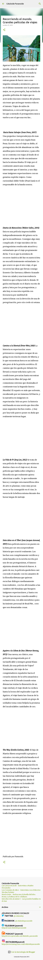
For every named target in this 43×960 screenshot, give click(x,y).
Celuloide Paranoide (15, 4)
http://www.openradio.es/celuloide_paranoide (20, 936)
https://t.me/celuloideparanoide (14, 928)
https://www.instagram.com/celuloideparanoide (21, 944)
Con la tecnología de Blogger (21, 952)
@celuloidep (19, 916)
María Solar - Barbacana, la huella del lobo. (19, 894)
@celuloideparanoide (23, 921)
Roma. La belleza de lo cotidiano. (14, 897)
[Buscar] (39, 4)
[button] (4, 30)
